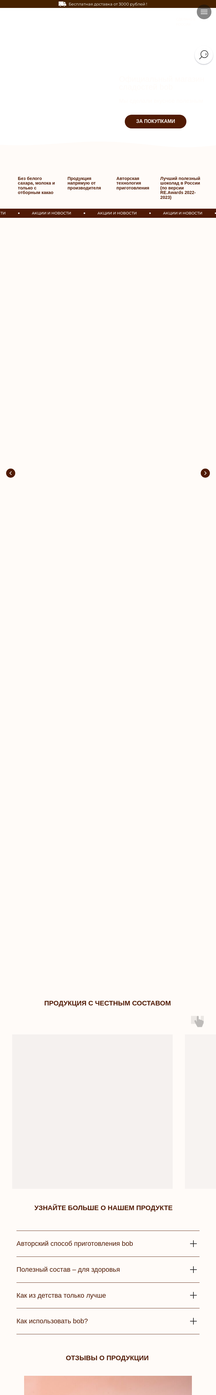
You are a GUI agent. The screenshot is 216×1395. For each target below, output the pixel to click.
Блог (158, 1361)
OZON (159, 1345)
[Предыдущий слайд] (10, 304)
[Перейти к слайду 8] (123, 972)
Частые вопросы (88, 1361)
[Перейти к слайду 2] (93, 972)
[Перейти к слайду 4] (103, 972)
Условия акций (86, 1353)
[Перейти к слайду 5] (108, 972)
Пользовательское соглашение (100, 1345)
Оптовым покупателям (96, 1381)
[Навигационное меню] (204, 12)
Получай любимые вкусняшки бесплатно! (63, 296)
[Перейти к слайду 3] (98, 972)
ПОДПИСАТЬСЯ (108, 1156)
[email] (107, 1132)
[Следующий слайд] (205, 304)
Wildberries (164, 1353)
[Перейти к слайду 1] (88, 972)
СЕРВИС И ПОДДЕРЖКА (98, 1303)
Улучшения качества (92, 1328)
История (162, 1311)
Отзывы (161, 1328)
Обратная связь (87, 1320)
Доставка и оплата (90, 1312)
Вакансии (163, 1336)
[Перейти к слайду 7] (118, 972)
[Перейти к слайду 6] (113, 972)
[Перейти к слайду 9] (127, 972)
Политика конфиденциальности (101, 1336)
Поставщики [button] (86, 1390)
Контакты (163, 1320)
